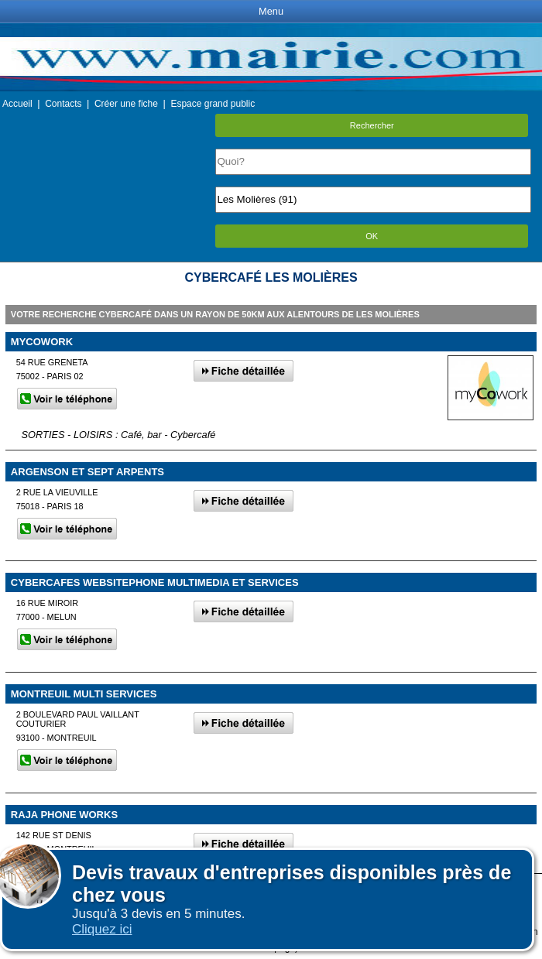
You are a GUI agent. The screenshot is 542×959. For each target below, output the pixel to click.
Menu (271, 11)
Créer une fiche (126, 103)
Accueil (17, 103)
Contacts (63, 103)
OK (371, 236)
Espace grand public (212, 103)
